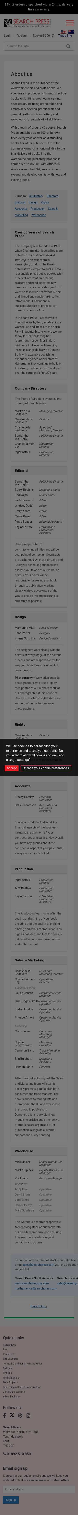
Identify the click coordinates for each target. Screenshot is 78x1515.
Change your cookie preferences (46, 768)
